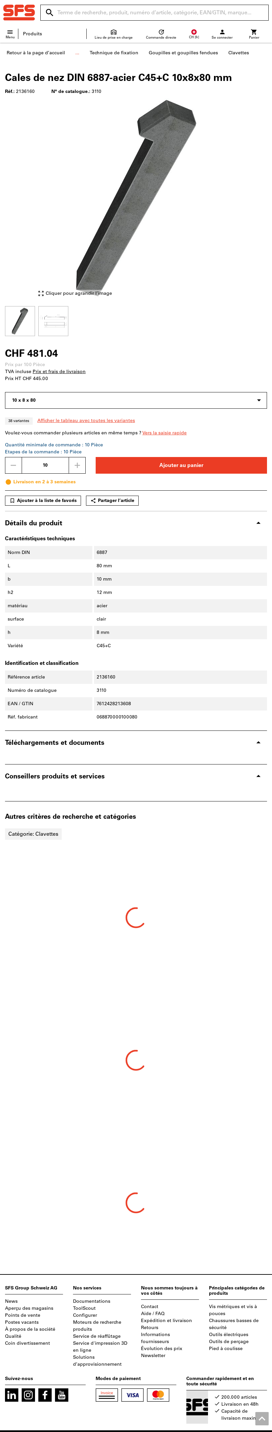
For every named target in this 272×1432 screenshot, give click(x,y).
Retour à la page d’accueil (36, 53)
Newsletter (153, 1355)
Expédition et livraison (166, 1320)
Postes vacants (22, 1322)
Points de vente (22, 1315)
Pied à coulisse (226, 1348)
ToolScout (84, 1308)
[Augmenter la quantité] (77, 465)
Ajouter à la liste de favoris (43, 501)
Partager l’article (112, 501)
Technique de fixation (114, 53)
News (11, 1301)
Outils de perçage (229, 1341)
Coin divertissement (27, 1343)
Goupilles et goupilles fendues (183, 53)
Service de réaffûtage (97, 1336)
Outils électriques (228, 1334)
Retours (149, 1327)
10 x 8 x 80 (24, 400)
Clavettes (238, 53)
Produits (32, 34)
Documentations (91, 1301)
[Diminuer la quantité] (13, 465)
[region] (136, 320)
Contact (149, 1306)
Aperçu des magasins (29, 1308)
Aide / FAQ (153, 1313)
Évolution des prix (161, 1348)
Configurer (85, 1315)
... (77, 53)
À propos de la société (30, 1329)
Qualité (13, 1336)
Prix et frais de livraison (59, 371)
